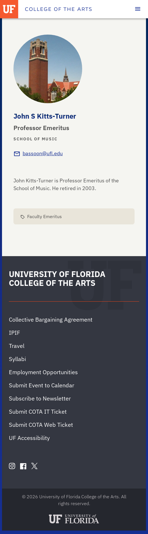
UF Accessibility (29, 438)
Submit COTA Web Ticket (41, 425)
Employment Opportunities (43, 372)
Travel (16, 346)
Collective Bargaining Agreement (50, 319)
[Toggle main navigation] (137, 9)
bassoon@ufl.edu (43, 153)
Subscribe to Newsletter (40, 398)
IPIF (14, 332)
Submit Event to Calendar (41, 385)
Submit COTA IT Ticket (38, 411)
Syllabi (17, 359)
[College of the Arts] (58, 9)
